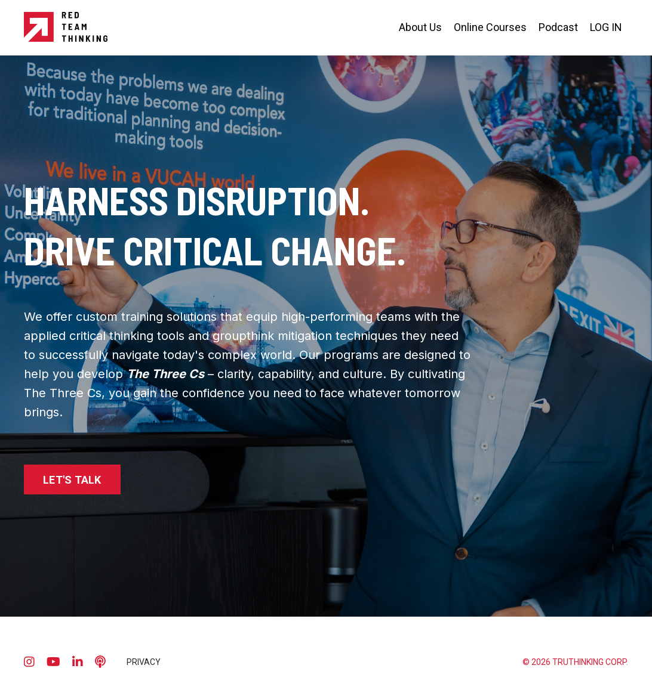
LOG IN (606, 27)
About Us (420, 27)
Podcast (558, 27)
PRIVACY (144, 662)
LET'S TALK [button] (72, 480)
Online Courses (490, 27)
